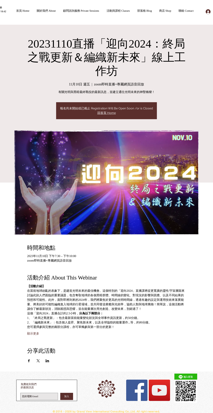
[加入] (66, 396)
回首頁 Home (106, 113)
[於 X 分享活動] (38, 360)
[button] (48, 11)
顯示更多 (33, 333)
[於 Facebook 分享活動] (29, 360)
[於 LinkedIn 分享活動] (47, 360)
